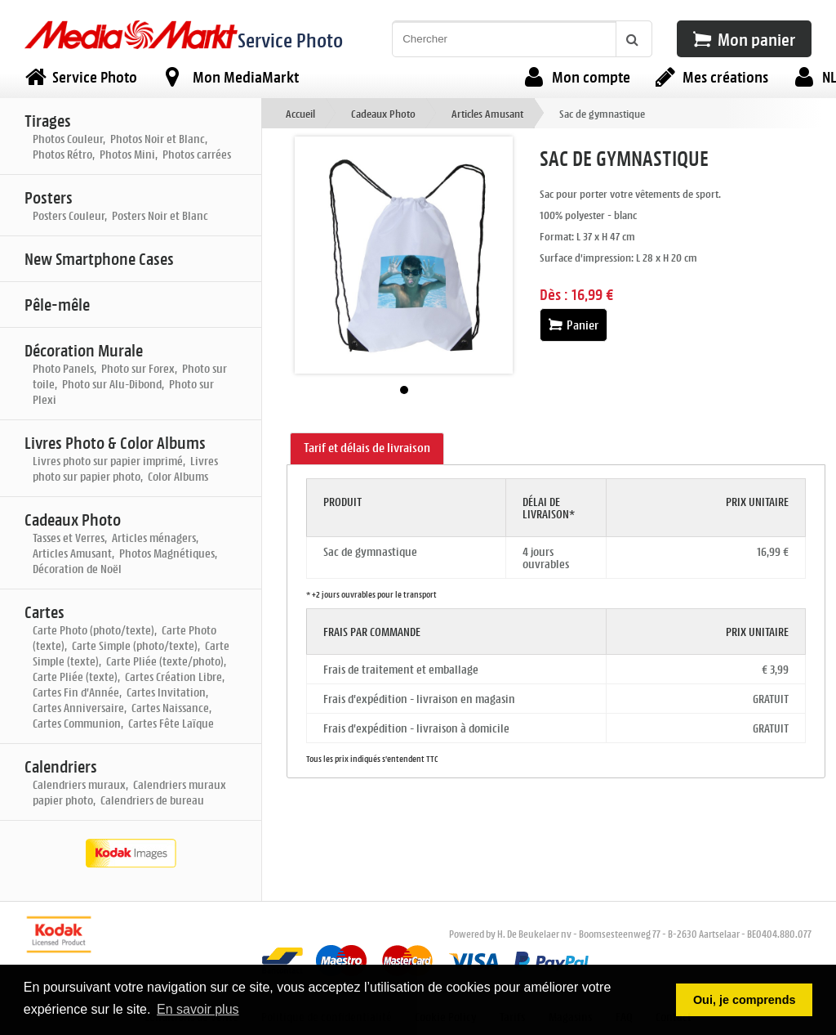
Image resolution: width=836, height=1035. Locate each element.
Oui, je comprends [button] (744, 999)
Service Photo (290, 40)
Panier (573, 325)
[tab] (367, 448)
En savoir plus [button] (198, 1009)
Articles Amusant (487, 113)
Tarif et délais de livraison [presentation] (367, 447)
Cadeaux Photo (383, 113)
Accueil (300, 113)
